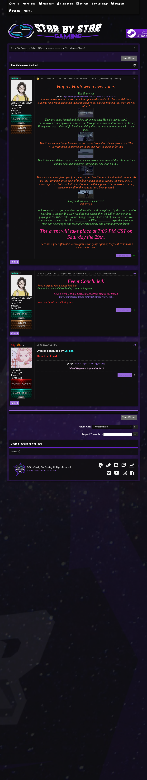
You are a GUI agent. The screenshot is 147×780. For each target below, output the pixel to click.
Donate (14, 10)
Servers (82, 3)
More (28, 10)
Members (46, 3)
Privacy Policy (33, 470)
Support (117, 3)
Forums (29, 3)
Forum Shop (100, 3)
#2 (134, 273)
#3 (134, 345)
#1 (134, 78)
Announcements (55, 48)
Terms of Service (48, 470)
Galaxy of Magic (37, 48)
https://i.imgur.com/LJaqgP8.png (90, 363)
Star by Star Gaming (19, 48)
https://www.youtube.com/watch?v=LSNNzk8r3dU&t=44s (89, 96)
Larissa (116, 78)
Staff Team (65, 3)
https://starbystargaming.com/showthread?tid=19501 (86, 296)
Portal (14, 3)
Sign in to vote (123, 255)
